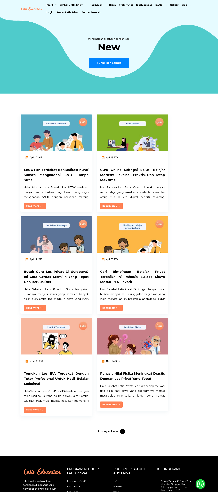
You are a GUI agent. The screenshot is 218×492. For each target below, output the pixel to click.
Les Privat (72, 411)
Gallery (174, 5)
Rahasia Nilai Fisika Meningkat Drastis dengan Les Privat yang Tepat (169, 282)
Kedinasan (96, 5)
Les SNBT (116, 389)
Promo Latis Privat (68, 12)
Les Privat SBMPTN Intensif (127, 438)
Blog (184, 5)
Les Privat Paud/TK (77, 389)
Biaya (112, 5)
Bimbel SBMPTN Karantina (126, 433)
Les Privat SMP (75, 400)
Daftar (159, 5)
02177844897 (168, 406)
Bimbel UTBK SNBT (71, 5)
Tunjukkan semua (109, 62)
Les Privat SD (74, 395)
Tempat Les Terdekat (79, 443)
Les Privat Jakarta (77, 416)
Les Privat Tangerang (79, 433)
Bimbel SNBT (118, 400)
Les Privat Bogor (76, 422)
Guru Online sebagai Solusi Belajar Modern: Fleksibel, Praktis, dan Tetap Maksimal (109, 175)
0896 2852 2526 (169, 412)
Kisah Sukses (144, 5)
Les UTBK (116, 395)
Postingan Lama (108, 339)
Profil (49, 5)
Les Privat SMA (75, 405)
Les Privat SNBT (120, 416)
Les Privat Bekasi (76, 427)
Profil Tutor (126, 5)
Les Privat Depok (76, 438)
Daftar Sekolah (91, 12)
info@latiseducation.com (174, 417)
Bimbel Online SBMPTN (124, 427)
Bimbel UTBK (118, 405)
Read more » (35, 211)
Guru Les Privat (75, 449)
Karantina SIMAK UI (122, 422)
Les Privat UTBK (120, 411)
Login (49, 12)
